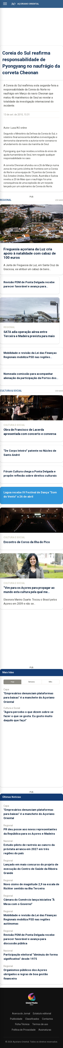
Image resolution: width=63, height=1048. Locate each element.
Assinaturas (44, 1029)
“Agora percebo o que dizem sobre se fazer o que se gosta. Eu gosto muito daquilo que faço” (28, 716)
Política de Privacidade (24, 1029)
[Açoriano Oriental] (31, 1005)
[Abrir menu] (5, 4)
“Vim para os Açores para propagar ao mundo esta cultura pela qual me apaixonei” (29, 592)
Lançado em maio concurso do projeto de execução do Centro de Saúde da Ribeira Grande (31, 869)
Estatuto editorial (42, 1013)
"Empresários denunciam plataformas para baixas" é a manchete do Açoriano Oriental (29, 697)
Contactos (47, 1019)
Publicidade (16, 1019)
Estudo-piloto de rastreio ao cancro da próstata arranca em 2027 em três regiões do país (29, 849)
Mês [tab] (50, 682)
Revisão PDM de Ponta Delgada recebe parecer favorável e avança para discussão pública (29, 286)
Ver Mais (59, 200)
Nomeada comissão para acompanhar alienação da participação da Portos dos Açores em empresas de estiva (30, 378)
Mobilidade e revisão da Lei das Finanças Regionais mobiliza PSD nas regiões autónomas (30, 357)
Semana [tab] (31, 682)
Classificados (32, 1019)
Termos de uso (40, 1024)
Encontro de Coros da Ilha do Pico (27, 542)
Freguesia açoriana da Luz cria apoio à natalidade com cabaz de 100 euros (30, 253)
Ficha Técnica (22, 1024)
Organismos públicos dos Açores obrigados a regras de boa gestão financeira (26, 974)
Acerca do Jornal (21, 1013)
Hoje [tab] (12, 682)
